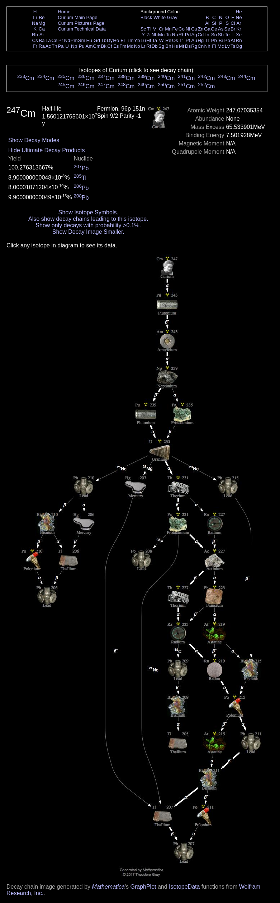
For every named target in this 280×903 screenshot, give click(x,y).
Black (146, 17)
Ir (181, 40)
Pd (188, 34)
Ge (214, 29)
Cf (109, 46)
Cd (201, 34)
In (207, 34)
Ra (42, 46)
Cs (35, 40)
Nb (155, 34)
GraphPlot (143, 887)
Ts (233, 46)
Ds (188, 46)
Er (122, 40)
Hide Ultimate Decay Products (46, 150)
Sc (143, 29)
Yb (137, 40)
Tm (130, 40)
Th (54, 46)
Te (227, 34)
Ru (175, 34)
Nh (207, 46)
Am (89, 46)
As (221, 29)
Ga (207, 29)
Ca (42, 29)
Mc (221, 46)
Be (41, 17)
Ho (116, 40)
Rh (182, 34)
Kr (238, 29)
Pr (60, 40)
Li (35, 17)
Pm (74, 40)
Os (175, 40)
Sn (214, 34)
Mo (161, 34)
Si (214, 23)
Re (168, 40)
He (239, 11)
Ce (54, 40)
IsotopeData (184, 887)
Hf (148, 40)
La (48, 40)
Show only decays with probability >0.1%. (88, 225)
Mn (168, 29)
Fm (122, 46)
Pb (214, 40)
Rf (148, 46)
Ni (188, 29)
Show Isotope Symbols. (88, 212)
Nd (67, 40)
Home (64, 11)
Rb (35, 34)
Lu (143, 40)
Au (194, 40)
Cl (233, 23)
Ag (194, 34)
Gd (97, 40)
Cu (194, 29)
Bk (103, 46)
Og (239, 46)
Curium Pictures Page (81, 23)
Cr (161, 29)
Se (227, 29)
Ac (48, 46)
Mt (181, 46)
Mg (41, 23)
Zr (149, 34)
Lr (143, 46)
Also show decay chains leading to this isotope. (88, 219)
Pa (60, 46)
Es (116, 46)
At (233, 40)
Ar (238, 23)
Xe (239, 34)
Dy (110, 40)
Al (207, 23)
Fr (35, 46)
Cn (201, 46)
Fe (175, 29)
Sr (41, 34)
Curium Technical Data (82, 29)
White (159, 17)
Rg (194, 46)
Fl (214, 46)
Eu (89, 40)
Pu (81, 46)
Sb (221, 34)
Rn (239, 40)
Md (130, 46)
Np (74, 46)
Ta (154, 40)
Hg (201, 40)
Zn (201, 29)
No (137, 46)
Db (155, 46)
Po (227, 40)
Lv (227, 46)
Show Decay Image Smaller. (88, 232)
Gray (172, 17)
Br (233, 29)
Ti (149, 29)
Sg (161, 46)
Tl (207, 40)
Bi (221, 40)
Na (35, 23)
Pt (188, 40)
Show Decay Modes (33, 140)
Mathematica (108, 887)
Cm (97, 46)
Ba (41, 40)
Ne (239, 17)
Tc (168, 34)
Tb (103, 40)
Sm (81, 40)
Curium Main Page (77, 17)
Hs (175, 46)
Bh (168, 46)
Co (182, 29)
